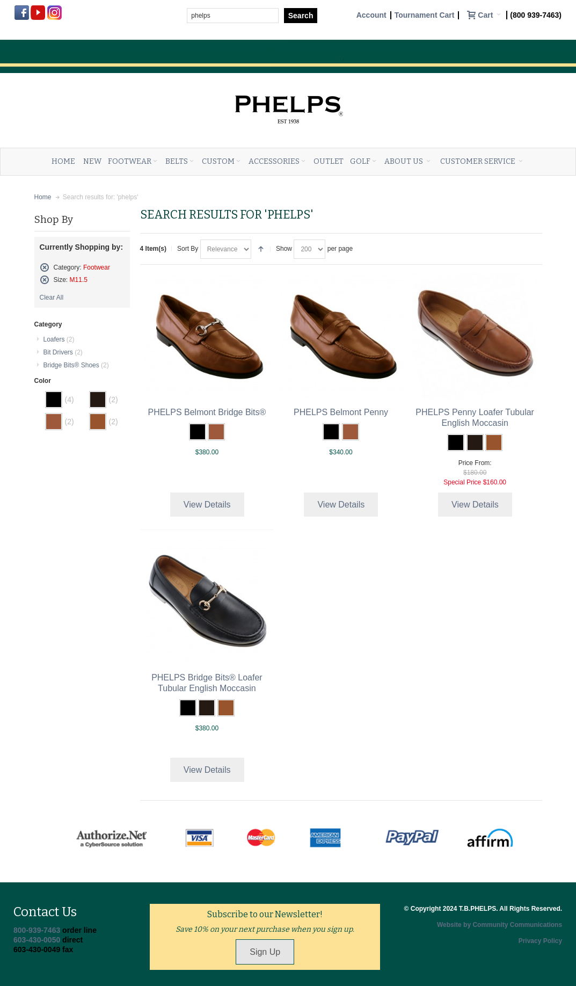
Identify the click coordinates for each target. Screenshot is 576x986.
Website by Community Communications (499, 925)
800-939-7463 (36, 930)
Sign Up (265, 951)
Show (284, 248)
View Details (207, 504)
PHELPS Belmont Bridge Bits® (207, 412)
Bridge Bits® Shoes (76, 365)
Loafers (59, 339)
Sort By (187, 248)
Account (371, 15)
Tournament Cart (425, 15)
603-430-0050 (36, 940)
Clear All (52, 297)
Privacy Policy (540, 941)
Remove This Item (44, 267)
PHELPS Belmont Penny (341, 412)
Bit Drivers (63, 352)
